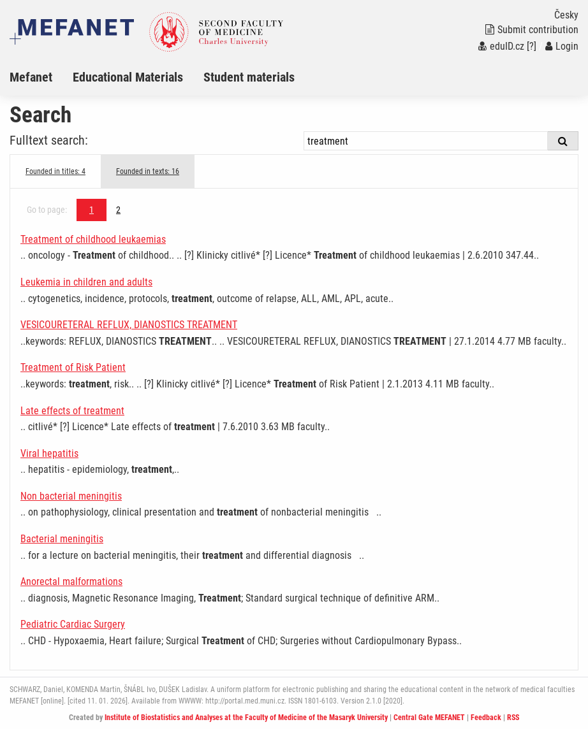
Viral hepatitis (49, 453)
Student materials (249, 77)
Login (561, 46)
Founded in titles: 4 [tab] (55, 171)
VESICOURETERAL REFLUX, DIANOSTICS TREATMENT (128, 325)
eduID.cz (501, 46)
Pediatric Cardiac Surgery (72, 624)
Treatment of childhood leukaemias (93, 239)
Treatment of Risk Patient (73, 367)
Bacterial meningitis (61, 539)
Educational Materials (128, 77)
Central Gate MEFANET (429, 717)
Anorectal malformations (71, 581)
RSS (513, 717)
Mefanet (31, 77)
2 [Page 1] (118, 210)
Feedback (486, 717)
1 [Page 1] (91, 210)
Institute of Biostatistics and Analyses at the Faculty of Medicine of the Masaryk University (246, 717)
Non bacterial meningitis (71, 496)
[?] (531, 46)
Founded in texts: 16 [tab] (147, 171)
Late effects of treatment (72, 411)
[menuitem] (41, 77)
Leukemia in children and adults (86, 282)
